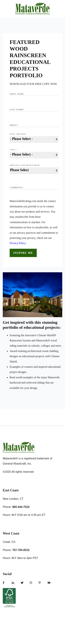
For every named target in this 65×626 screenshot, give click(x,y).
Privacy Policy (18, 243)
